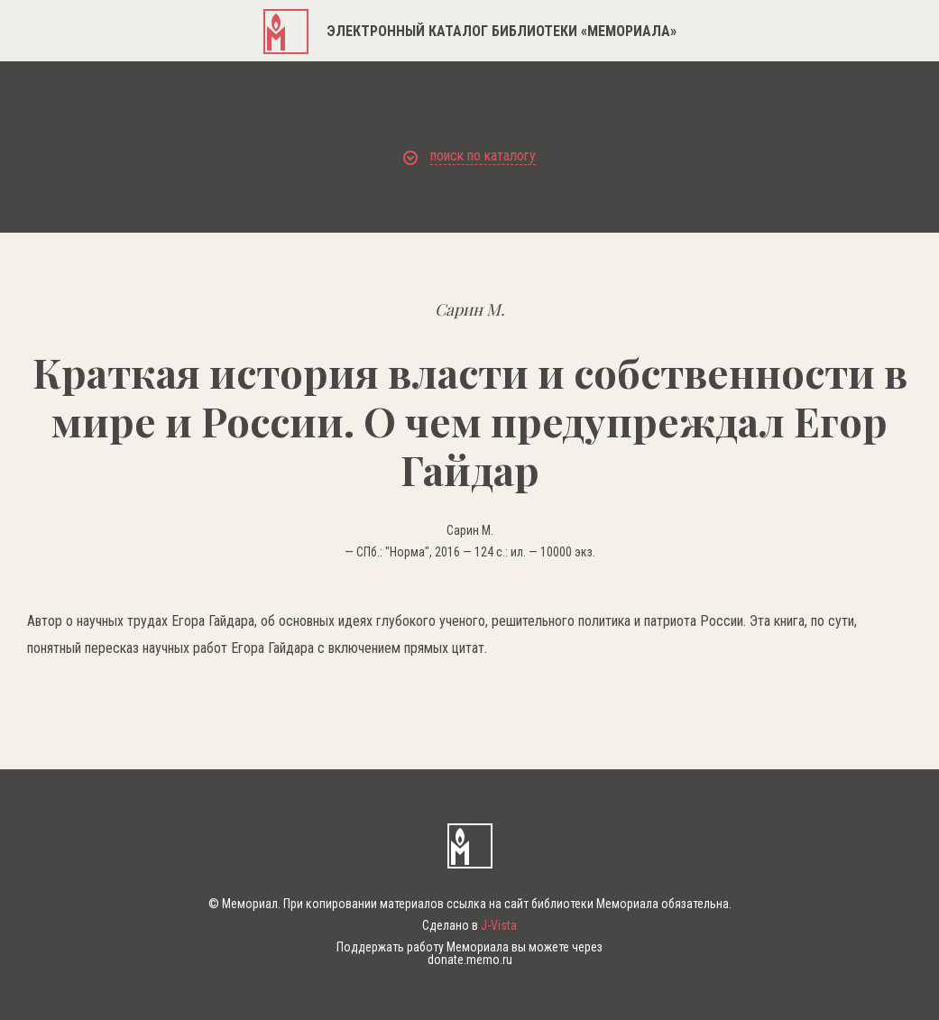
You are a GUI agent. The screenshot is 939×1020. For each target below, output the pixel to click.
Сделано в (469, 925)
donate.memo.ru (470, 959)
